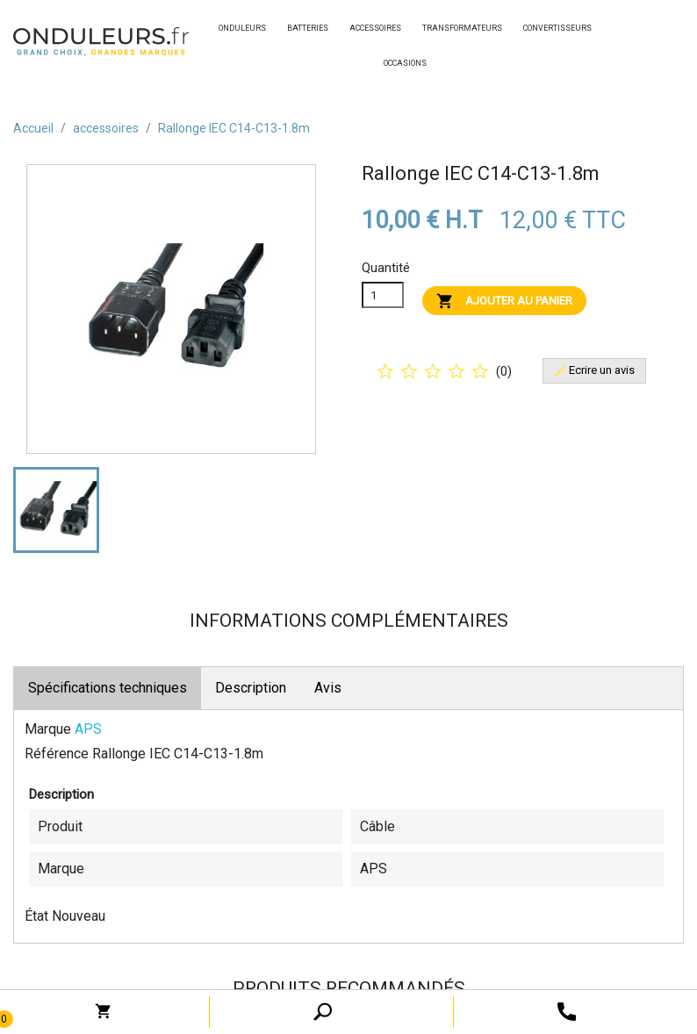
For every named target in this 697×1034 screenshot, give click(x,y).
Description (250, 687)
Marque (48, 729)
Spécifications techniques (107, 687)
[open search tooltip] (566, 1010)
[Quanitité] (383, 295)
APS (88, 729)
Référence (57, 753)
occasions (388, 63)
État (36, 916)
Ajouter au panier (504, 301)
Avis (327, 687)
